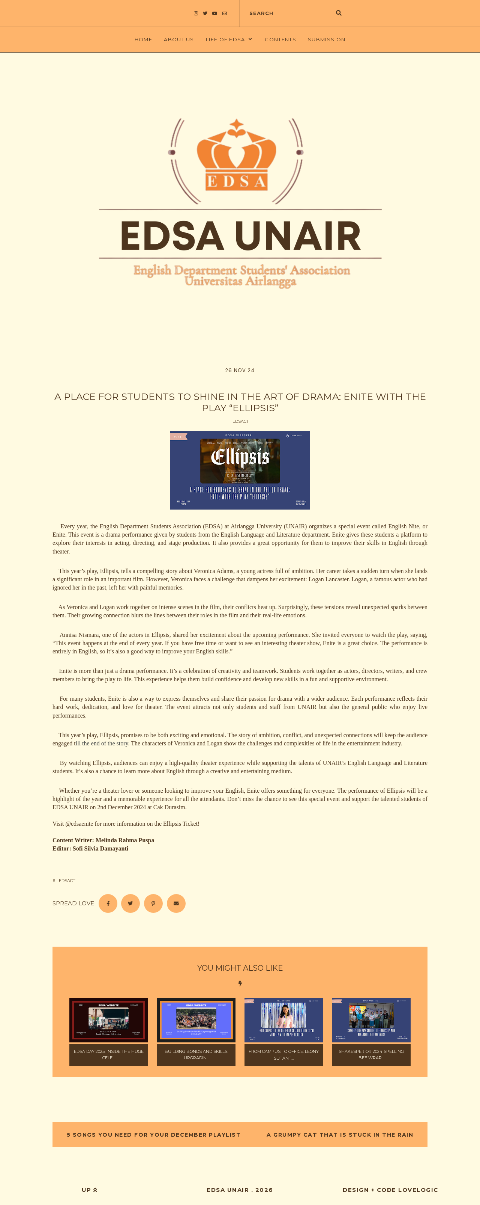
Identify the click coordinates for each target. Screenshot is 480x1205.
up (90, 1189)
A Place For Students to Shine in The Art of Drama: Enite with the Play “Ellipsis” (240, 402)
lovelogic (418, 1189)
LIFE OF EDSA (225, 39)
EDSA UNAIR (228, 1189)
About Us (179, 39)
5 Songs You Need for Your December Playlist (155, 1134)
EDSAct (240, 421)
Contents (280, 39)
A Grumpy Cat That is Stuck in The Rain (339, 1134)
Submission (326, 39)
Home (143, 39)
